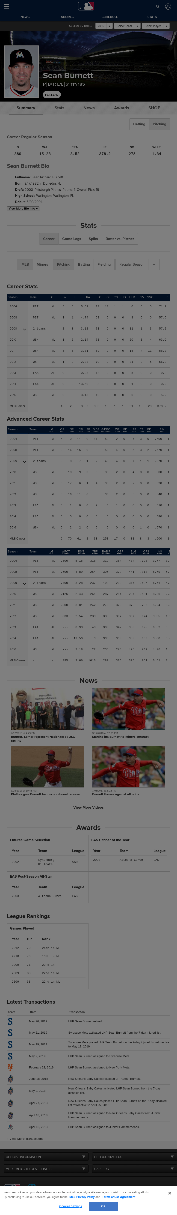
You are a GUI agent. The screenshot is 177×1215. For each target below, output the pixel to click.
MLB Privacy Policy (82, 1197)
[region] (88, 1200)
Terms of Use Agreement (118, 1197)
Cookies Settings (70, 1206)
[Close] (170, 1193)
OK (103, 1206)
